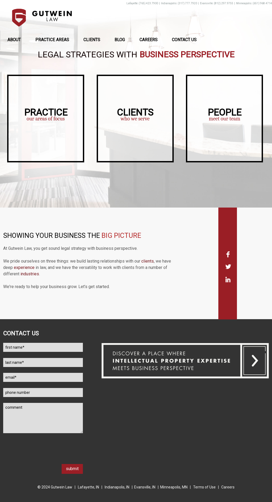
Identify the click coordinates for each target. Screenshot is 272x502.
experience (24, 267)
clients (147, 261)
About (14, 39)
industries (29, 273)
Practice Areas (52, 39)
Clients (91, 39)
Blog (119, 39)
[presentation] (43, 453)
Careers (148, 39)
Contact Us (184, 39)
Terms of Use (204, 487)
